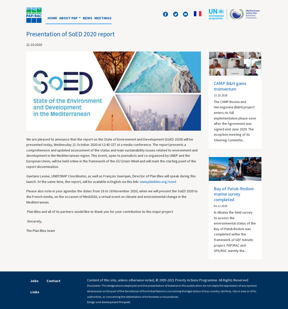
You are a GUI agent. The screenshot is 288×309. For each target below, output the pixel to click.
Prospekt (124, 302)
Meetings (103, 18)
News (87, 18)
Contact (53, 281)
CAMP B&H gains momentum (230, 86)
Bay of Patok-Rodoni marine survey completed (234, 194)
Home (52, 18)
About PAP (68, 18)
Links (34, 292)
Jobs (34, 281)
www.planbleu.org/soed (158, 181)
